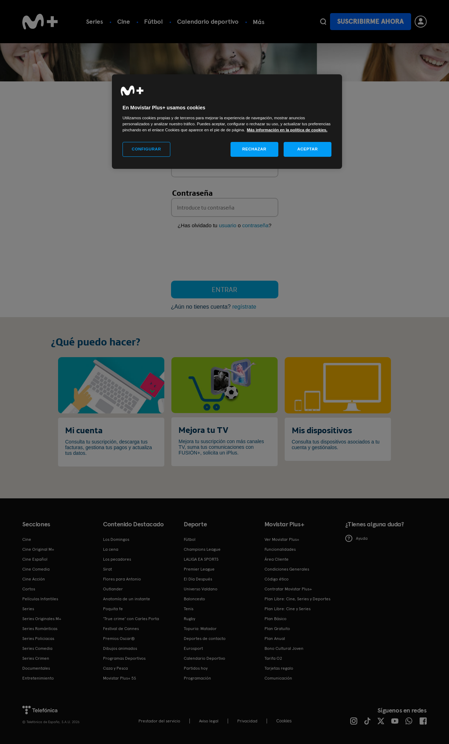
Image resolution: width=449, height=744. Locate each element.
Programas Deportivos (124, 658)
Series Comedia (37, 648)
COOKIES (283, 721)
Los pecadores (117, 559)
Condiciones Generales (287, 569)
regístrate (244, 307)
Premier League (199, 569)
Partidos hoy (196, 668)
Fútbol (153, 21)
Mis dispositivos (322, 430)
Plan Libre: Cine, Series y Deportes (297, 598)
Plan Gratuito (277, 628)
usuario (227, 225)
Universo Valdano (200, 588)
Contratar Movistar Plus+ (288, 588)
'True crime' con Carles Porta (131, 618)
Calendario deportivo (208, 21)
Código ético (277, 579)
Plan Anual (275, 638)
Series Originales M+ (41, 618)
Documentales (36, 668)
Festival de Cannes (121, 628)
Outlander (113, 588)
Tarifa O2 (273, 658)
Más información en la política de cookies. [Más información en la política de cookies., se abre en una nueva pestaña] (287, 130)
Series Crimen (35, 658)
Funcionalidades (280, 549)
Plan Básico (275, 618)
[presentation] (225, 256)
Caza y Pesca (115, 668)
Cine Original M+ (38, 549)
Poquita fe (113, 608)
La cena (110, 549)
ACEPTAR (307, 149)
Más (259, 21)
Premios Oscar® (119, 638)
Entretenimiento (38, 678)
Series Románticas (39, 628)
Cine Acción (33, 579)
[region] (227, 121)
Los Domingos (116, 539)
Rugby (189, 618)
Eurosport (193, 648)
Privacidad (247, 721)
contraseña (255, 225)
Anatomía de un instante (126, 598)
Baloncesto (194, 598)
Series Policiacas (38, 638)
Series (94, 21)
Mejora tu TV (203, 429)
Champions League (202, 549)
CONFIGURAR (146, 149)
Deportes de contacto (205, 638)
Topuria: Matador (200, 628)
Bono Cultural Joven (284, 648)
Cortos (28, 588)
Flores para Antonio (122, 579)
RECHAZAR (254, 149)
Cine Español (34, 559)
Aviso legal (208, 721)
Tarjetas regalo (279, 668)
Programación (197, 678)
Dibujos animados (120, 648)
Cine (123, 21)
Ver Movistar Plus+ (282, 539)
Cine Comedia (36, 569)
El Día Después (198, 579)
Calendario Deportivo (204, 658)
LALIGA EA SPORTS (201, 559)
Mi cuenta (84, 430)
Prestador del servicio (159, 721)
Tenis (188, 608)
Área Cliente (277, 559)
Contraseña (192, 193)
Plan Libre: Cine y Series (288, 608)
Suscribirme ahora (370, 21)
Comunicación (278, 678)
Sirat (107, 569)
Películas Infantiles (40, 598)
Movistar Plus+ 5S (119, 678)
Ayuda (356, 538)
